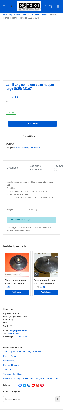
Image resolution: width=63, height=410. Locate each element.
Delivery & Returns (11, 365)
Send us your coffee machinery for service (22, 351)
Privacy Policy (9, 360)
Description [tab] (13, 167)
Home (6, 15)
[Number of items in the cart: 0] (50, 6)
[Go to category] (58, 399)
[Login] (11, 6)
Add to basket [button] (17, 292)
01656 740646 (13, 334)
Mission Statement (11, 356)
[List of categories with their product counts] (29, 399)
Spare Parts (15, 15)
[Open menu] (3, 6)
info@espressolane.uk (18, 330)
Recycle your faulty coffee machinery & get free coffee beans (30, 378)
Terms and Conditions (13, 374)
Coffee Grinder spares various (34, 15)
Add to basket (32, 123)
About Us (7, 369)
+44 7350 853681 (21, 337)
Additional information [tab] (36, 167)
